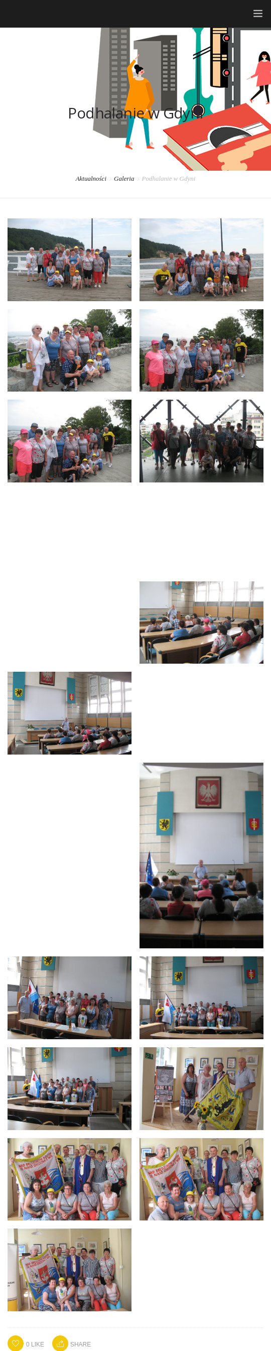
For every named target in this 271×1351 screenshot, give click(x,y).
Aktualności (91, 178)
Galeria (124, 178)
